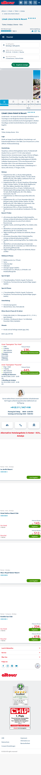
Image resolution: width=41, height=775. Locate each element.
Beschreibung (4, 103)
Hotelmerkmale (13, 102)
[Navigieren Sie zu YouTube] (16, 666)
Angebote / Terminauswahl (30, 353)
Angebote (38, 102)
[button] (20, 648)
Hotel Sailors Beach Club (9, 513)
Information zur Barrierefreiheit (25, 742)
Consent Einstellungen (8, 746)
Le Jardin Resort (6, 469)
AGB (3, 738)
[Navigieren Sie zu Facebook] (3, 666)
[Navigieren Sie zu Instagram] (7, 666)
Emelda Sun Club (6, 616)
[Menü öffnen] (39, 2)
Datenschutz (5, 742)
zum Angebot (34, 477)
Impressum (24, 738)
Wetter (32, 102)
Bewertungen (22, 102)
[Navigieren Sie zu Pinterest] (12, 666)
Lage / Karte (28, 104)
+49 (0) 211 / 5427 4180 (21, 407)
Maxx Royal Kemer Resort (9, 573)
